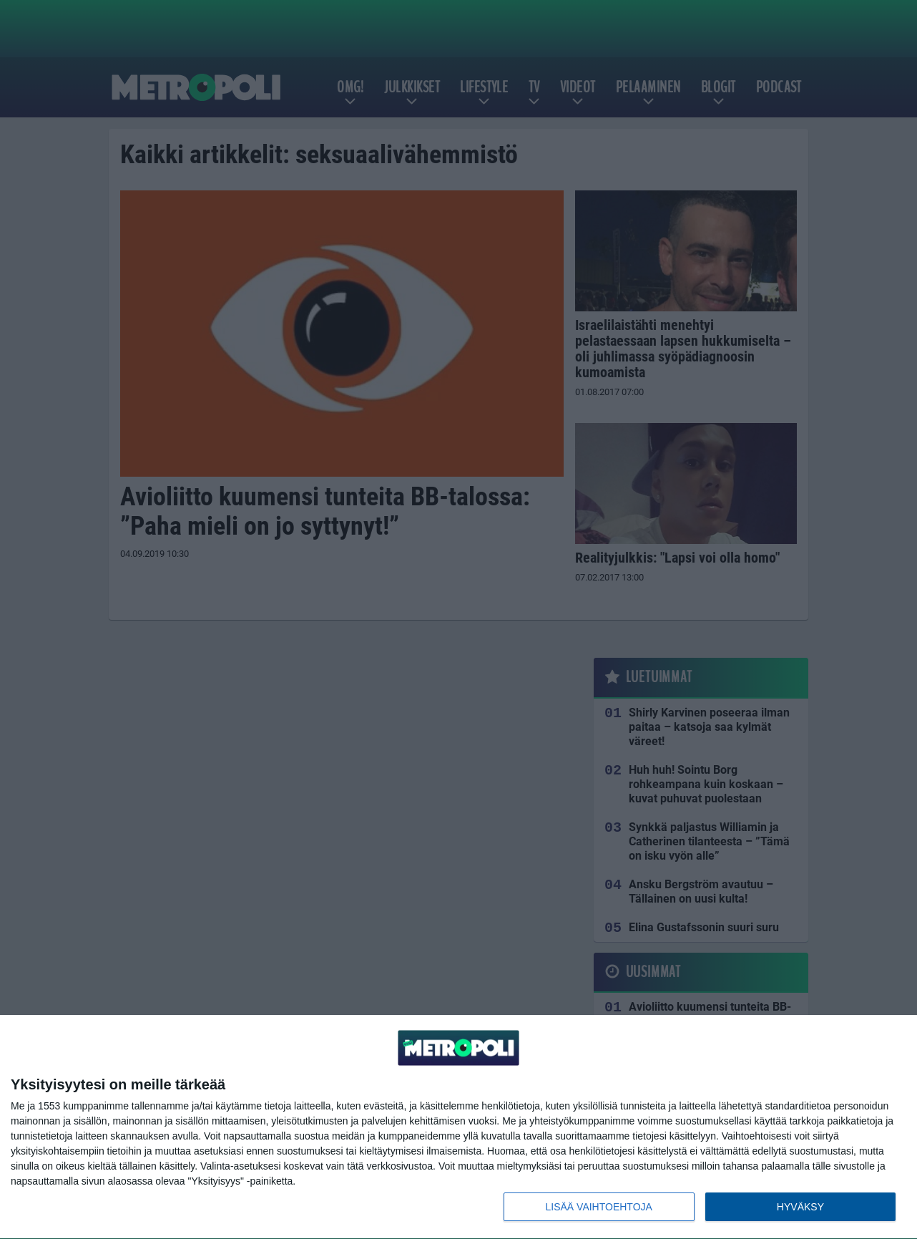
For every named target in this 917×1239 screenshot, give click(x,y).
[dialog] (458, 1127)
